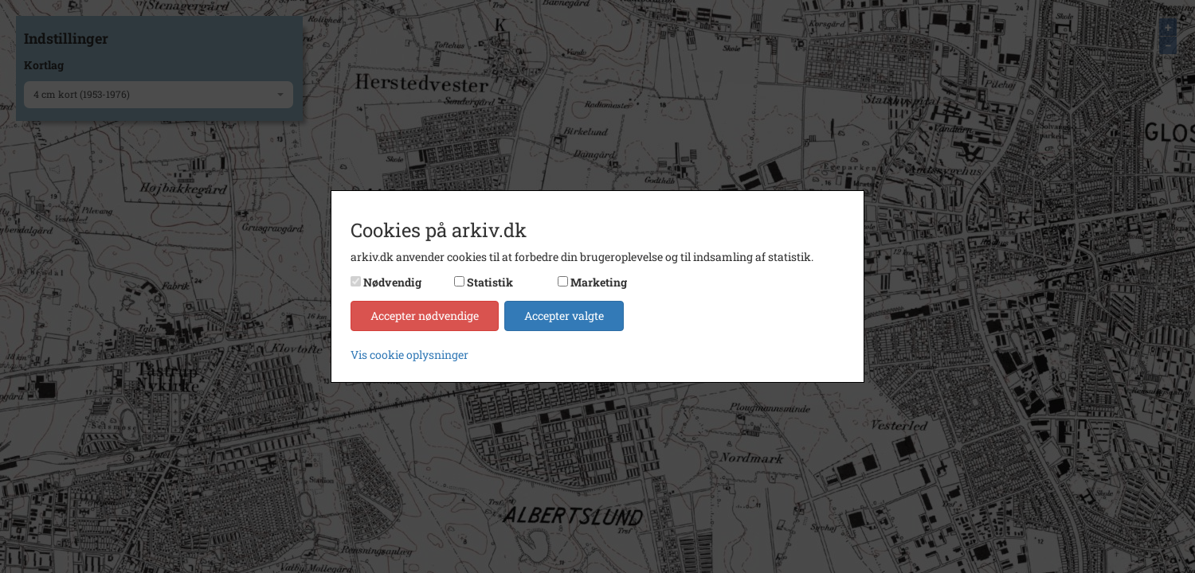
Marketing (598, 282)
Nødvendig (392, 282)
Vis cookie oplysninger (409, 354)
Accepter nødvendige (424, 315)
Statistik (490, 282)
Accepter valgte (564, 315)
